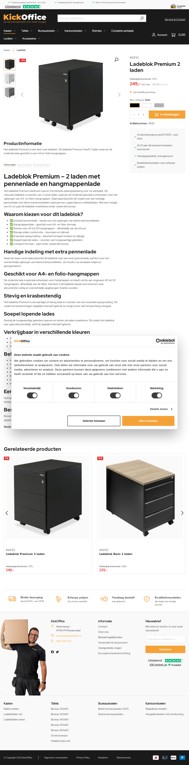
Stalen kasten (11, 708)
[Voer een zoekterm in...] (98, 18)
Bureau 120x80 (59, 714)
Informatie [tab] (10, 164)
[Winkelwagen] (177, 35)
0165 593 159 (63, 641)
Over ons (103, 632)
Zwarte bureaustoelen (110, 714)
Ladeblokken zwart (14, 719)
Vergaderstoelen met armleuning (164, 714)
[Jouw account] (159, 35)
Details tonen (159, 409)
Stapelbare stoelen (156, 708)
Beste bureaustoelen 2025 (113, 708)
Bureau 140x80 (59, 719)
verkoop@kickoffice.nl (68, 635)
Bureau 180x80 (59, 730)
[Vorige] (22, 95)
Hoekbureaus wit (60, 740)
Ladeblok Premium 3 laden (25, 554)
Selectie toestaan (94, 420)
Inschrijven (165, 649)
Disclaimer (103, 757)
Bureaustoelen (107, 703)
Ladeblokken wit (13, 714)
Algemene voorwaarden (56, 757)
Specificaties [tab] (24, 164)
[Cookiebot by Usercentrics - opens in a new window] (158, 341)
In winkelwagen (167, 114)
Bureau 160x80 (59, 724)
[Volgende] (119, 95)
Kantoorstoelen (155, 703)
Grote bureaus (59, 735)
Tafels (55, 703)
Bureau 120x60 (59, 708)
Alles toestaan (148, 420)
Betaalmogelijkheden (110, 637)
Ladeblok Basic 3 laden (115, 554)
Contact (102, 626)
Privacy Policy (83, 757)
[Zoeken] (142, 18)
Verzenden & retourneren (113, 642)
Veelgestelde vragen (110, 648)
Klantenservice (124, 757)
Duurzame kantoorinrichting (114, 653)
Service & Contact (175, 19)
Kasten (8, 703)
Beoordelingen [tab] (41, 164)
